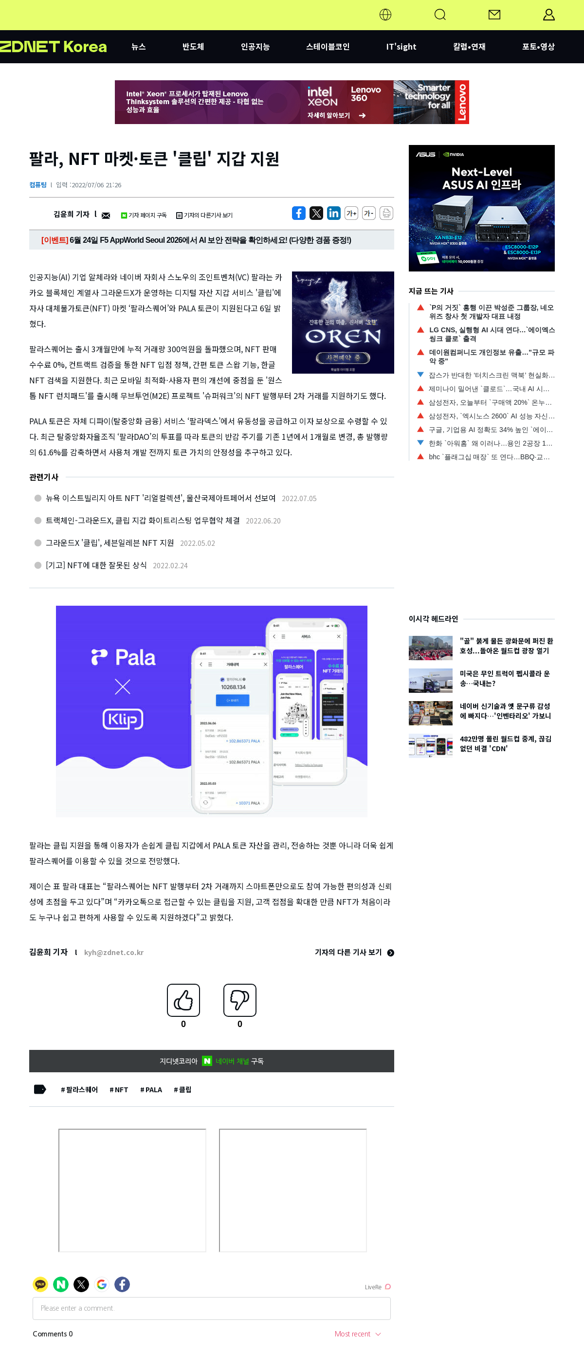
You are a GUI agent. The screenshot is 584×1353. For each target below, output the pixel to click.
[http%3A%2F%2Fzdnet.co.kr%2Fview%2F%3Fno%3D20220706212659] (334, 213)
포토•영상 (538, 46)
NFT (121, 1089)
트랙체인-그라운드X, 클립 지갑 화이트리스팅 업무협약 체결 (143, 520)
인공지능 (255, 46)
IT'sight (401, 46)
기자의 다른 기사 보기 (354, 952)
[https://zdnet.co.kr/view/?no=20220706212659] (299, 213)
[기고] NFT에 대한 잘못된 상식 (96, 565)
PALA (154, 1089)
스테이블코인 (328, 46)
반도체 (193, 46)
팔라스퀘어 (82, 1089)
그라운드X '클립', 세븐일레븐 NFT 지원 (110, 542)
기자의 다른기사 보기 (204, 215)
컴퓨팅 (38, 184)
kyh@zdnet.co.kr (114, 952)
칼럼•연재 (469, 46)
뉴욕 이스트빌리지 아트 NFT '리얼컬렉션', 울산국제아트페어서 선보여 (161, 498)
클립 (185, 1089)
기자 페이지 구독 (144, 215)
